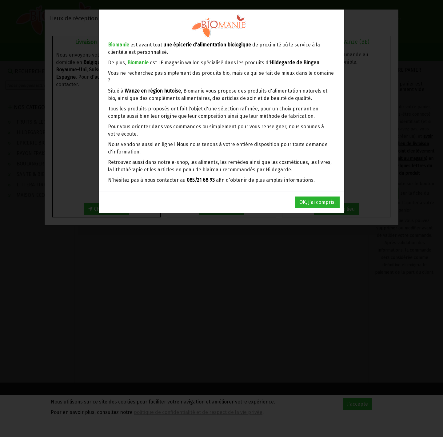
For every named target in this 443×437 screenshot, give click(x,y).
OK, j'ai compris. (317, 202)
